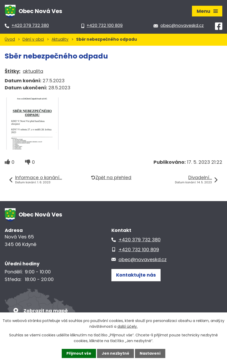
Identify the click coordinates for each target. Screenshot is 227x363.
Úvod (10, 39)
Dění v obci (33, 39)
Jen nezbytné (115, 353)
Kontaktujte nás (136, 275)
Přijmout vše (78, 353)
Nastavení (150, 353)
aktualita (33, 71)
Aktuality (60, 39)
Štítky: (12, 71)
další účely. (127, 326)
